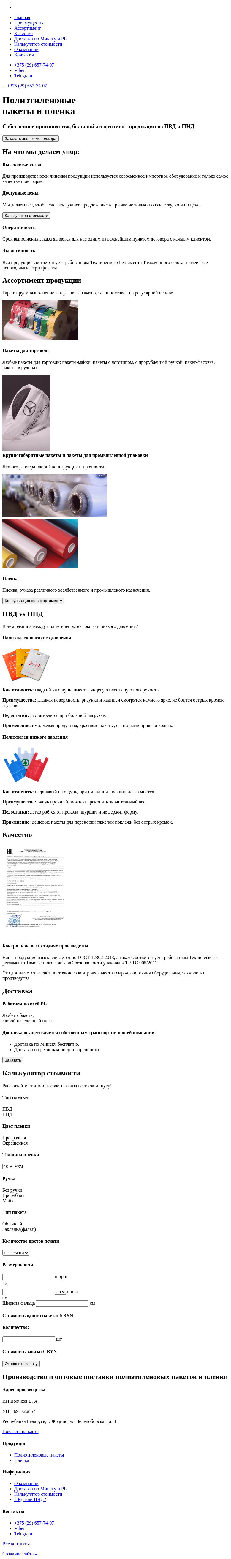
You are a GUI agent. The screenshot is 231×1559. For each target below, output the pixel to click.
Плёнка (21, 1460)
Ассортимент (27, 28)
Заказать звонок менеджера (30, 138)
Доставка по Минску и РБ (40, 38)
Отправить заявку (21, 1363)
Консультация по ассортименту (33, 600)
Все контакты (16, 1543)
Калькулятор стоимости (38, 44)
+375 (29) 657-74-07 (34, 64)
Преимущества (29, 22)
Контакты (24, 54)
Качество (23, 33)
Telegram (23, 75)
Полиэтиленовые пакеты (39, 1454)
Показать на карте (20, 1431)
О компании (26, 49)
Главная (22, 17)
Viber (19, 70)
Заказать (13, 1060)
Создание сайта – (28, 1553)
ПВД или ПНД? (30, 1499)
